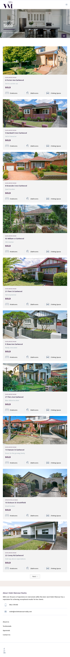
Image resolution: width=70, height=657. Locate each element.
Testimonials (7, 626)
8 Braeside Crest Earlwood (16, 186)
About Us (6, 622)
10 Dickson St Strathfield (15, 502)
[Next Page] (35, 576)
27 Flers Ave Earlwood (14, 397)
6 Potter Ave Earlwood (14, 80)
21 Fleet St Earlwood (13, 291)
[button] (66, 4)
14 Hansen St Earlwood (14, 450)
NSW (14, 77)
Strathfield (9, 500)
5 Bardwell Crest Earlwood (16, 133)
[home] (7, 4)
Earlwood (9, 77)
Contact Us (6, 635)
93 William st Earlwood (14, 238)
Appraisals (6, 630)
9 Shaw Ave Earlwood (14, 344)
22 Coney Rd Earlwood (14, 555)
